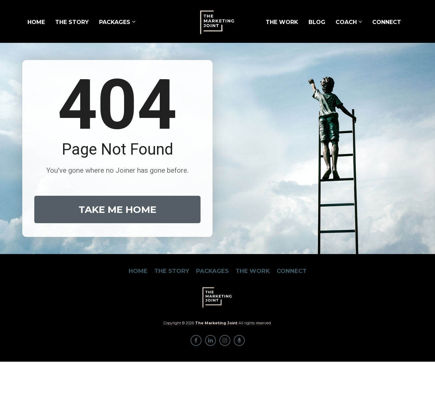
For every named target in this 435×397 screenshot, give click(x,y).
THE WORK (282, 22)
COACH (346, 22)
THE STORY (72, 22)
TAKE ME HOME (117, 227)
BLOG (317, 22)
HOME (36, 22)
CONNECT (386, 22)
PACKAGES (114, 22)
